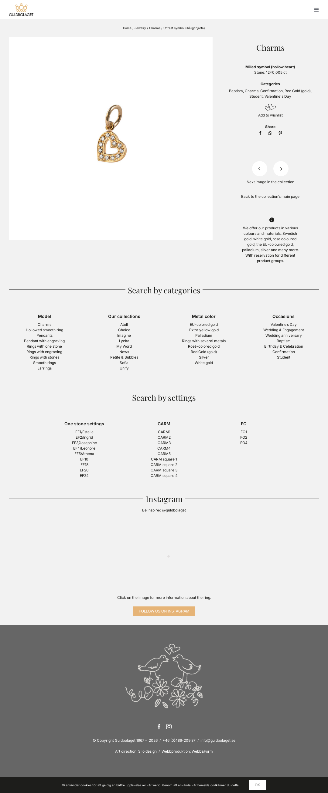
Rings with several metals (204, 341)
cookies (85, 785)
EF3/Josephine (84, 442)
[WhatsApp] (270, 133)
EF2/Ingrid (84, 437)
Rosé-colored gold (204, 346)
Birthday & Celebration (283, 346)
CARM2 (164, 437)
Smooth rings (44, 362)
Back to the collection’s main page (270, 196)
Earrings (44, 368)
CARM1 (164, 432)
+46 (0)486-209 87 (179, 740)
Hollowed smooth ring (44, 330)
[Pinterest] (280, 133)
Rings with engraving (44, 351)
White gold (204, 362)
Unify (124, 368)
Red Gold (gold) (298, 91)
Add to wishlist (270, 115)
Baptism (236, 91)
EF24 (84, 475)
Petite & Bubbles (124, 357)
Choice (124, 330)
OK (257, 785)
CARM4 (164, 448)
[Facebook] (260, 133)
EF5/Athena (84, 453)
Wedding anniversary (283, 335)
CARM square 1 (164, 459)
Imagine (124, 335)
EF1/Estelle (84, 432)
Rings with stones (44, 357)
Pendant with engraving (44, 341)
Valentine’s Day (284, 324)
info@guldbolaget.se (217, 740)
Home (127, 28)
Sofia (124, 362)
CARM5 (164, 453)
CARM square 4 (164, 475)
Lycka (124, 341)
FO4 (244, 442)
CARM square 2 (164, 464)
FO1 (244, 432)
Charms (154, 28)
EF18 (84, 464)
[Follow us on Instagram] (164, 611)
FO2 (243, 437)
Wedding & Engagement (283, 330)
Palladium (203, 335)
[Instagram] (169, 726)
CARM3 (164, 442)
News (124, 351)
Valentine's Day (278, 96)
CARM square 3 (164, 470)
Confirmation (271, 91)
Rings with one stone (44, 346)
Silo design (147, 751)
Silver (204, 357)
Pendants (44, 335)
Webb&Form (202, 751)
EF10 (84, 459)
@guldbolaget (174, 510)
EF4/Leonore (84, 448)
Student (256, 96)
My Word (124, 346)
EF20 (84, 470)
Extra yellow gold (204, 330)
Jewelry (140, 28)
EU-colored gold (204, 324)
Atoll (124, 324)
